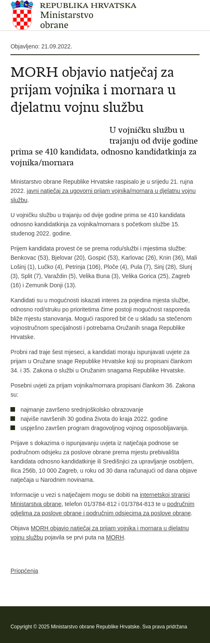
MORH (115, 537)
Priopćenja (24, 570)
